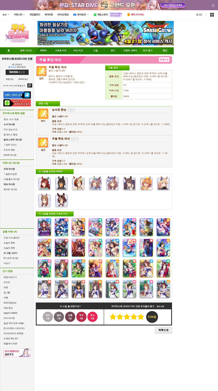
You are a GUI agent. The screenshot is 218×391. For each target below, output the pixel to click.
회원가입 (9, 79)
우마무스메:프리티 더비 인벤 (17, 58)
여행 (6, 298)
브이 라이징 (9, 318)
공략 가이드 (10, 145)
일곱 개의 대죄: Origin (14, 323)
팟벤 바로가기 (10, 277)
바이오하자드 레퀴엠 (13, 333)
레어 (43, 119)
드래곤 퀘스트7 (11, 338)
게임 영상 (8, 308)
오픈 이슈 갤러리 (12, 238)
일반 (43, 148)
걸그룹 (7, 292)
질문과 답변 (10, 174)
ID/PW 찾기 (23, 79)
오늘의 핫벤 (9, 243)
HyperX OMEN (10, 313)
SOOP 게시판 (10, 155)
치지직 (7, 282)
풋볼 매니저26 (10, 343)
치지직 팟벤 (9, 150)
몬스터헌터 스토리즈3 (14, 328)
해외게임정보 (10, 303)
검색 (29, 85)
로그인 (199, 14)
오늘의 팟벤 (9, 248)
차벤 (6, 287)
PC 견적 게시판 (11, 258)
